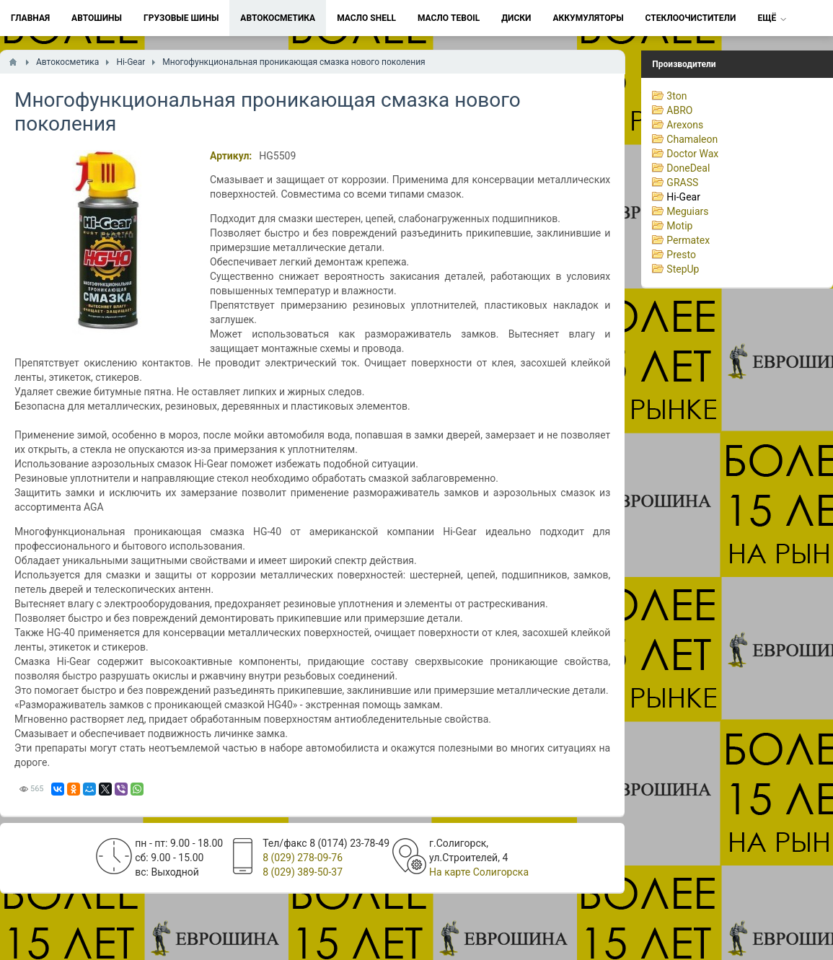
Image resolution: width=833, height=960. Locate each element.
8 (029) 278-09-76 (303, 857)
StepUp (682, 269)
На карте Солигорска (479, 872)
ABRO (679, 110)
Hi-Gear (683, 197)
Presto (681, 254)
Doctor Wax (692, 153)
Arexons (684, 125)
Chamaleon (692, 139)
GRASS (682, 182)
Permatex (688, 240)
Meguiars (687, 211)
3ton (676, 96)
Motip (679, 226)
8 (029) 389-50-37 (303, 872)
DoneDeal (688, 168)
